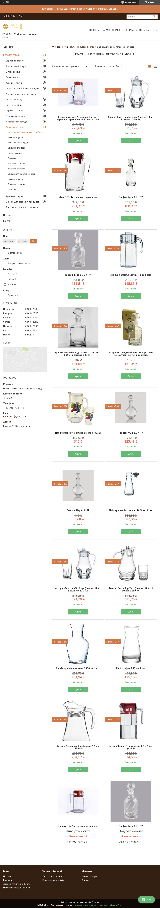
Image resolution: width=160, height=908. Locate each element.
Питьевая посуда (14, 127)
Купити (78, 140)
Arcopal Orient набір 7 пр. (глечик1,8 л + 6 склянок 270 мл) (78, 589)
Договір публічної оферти (16, 883)
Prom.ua (95, 902)
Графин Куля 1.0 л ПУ (131, 432)
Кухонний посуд (14, 82)
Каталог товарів (111, 30)
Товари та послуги (66, 47)
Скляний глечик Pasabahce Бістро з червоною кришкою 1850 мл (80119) (78, 118)
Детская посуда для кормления (22, 207)
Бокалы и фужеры (16, 147)
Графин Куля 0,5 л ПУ (131, 197)
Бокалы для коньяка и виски (21, 174)
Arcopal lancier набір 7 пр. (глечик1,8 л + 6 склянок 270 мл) (131, 118)
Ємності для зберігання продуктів (23, 88)
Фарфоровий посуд (16, 66)
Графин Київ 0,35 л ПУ (78, 275)
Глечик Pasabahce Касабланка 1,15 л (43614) (78, 747)
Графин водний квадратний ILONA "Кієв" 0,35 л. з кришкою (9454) (78, 353)
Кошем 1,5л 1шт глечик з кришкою (78, 826)
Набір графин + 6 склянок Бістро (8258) (78, 432)
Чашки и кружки (15, 137)
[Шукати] (154, 17)
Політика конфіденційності (16, 887)
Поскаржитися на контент (85, 905)
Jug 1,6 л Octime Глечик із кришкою (131, 275)
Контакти (7, 880)
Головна (94, 30)
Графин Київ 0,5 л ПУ (131, 826)
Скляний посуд (13, 71)
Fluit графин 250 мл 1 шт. (131, 668)
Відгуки (7, 220)
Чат (146, 899)
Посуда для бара (14, 105)
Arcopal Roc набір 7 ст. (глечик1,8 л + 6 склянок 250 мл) (131, 589)
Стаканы (12, 158)
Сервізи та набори (15, 60)
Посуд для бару (14, 99)
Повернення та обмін (53, 880)
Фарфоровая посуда (16, 121)
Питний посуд (12, 77)
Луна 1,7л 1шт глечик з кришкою (78, 197)
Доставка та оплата (52, 876)
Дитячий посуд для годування (21, 93)
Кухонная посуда (14, 196)
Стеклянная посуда (15, 116)
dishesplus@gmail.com (14, 416)
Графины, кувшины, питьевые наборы (25, 132)
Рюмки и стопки (15, 153)
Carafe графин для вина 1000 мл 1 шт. (78, 668)
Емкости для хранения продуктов (22, 201)
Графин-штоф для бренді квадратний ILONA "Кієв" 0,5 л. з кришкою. (131, 353)
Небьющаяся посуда (18, 142)
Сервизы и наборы (15, 110)
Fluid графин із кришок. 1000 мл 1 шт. (131, 510)
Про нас (7, 215)
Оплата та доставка (137, 30)
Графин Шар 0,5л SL (78, 510)
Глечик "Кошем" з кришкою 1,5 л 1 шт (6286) (130, 747)
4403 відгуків (131, 2)
